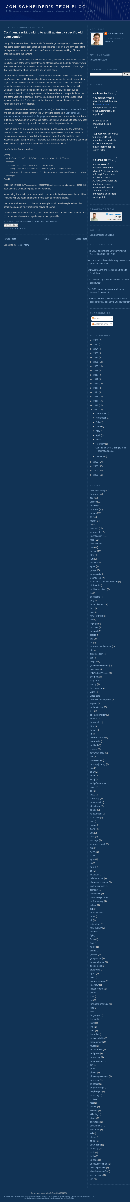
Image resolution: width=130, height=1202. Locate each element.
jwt (91, 1000)
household (95, 722)
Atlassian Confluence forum (72, 109)
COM (92, 855)
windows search (97, 844)
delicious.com (96, 912)
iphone (93, 551)
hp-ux (92, 973)
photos (93, 1072)
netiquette (94, 1053)
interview (94, 985)
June (98, 426)
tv (91, 593)
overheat (94, 677)
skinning (94, 1114)
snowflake (95, 1122)
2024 (96, 349)
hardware (94, 494)
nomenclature (96, 1061)
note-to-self (95, 802)
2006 (96, 475)
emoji (92, 779)
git (91, 791)
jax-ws (93, 992)
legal (92, 1023)
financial (94, 931)
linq (91, 1027)
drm (92, 916)
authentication (96, 707)
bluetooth (94, 874)
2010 (96, 409)
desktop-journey (97, 764)
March (99, 439)
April (98, 435)
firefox (93, 521)
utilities (93, 502)
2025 (96, 344)
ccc (91, 756)
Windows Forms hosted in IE (103, 581)
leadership (95, 1019)
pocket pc (94, 1080)
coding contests (97, 886)
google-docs (96, 966)
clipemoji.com (96, 654)
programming (96, 1087)
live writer (94, 1034)
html (92, 726)
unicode (94, 1160)
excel (92, 787)
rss (91, 821)
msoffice (94, 562)
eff (91, 920)
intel (92, 977)
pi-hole (93, 810)
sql (91, 619)
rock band (94, 817)
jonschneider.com (98, 59)
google (93, 570)
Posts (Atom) (23, 244)
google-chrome (97, 962)
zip (91, 848)
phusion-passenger (99, 1076)
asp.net (93, 703)
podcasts (94, 1084)
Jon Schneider (23, 221)
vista (92, 836)
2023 (96, 353)
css (91, 658)
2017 (96, 379)
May (98, 431)
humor (93, 730)
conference (95, 760)
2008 (96, 466)
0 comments (52, 221)
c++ (92, 711)
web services (96, 1175)
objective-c (95, 806)
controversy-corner (99, 897)
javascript (94, 669)
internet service (97, 737)
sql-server (94, 1129)
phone (93, 1068)
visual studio (96, 543)
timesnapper (96, 688)
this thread (46, 109)
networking (95, 1057)
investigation (96, 536)
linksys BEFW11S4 (99, 673)
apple (92, 566)
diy (91, 768)
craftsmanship (96, 901)
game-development (99, 665)
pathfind (94, 745)
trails (92, 1152)
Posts (96, 318)
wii (91, 642)
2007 (96, 470)
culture (93, 905)
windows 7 (95, 532)
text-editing (95, 1145)
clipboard (94, 585)
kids (92, 1008)
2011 (96, 405)
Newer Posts (10, 238)
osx (91, 638)
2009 (96, 462)
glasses (93, 954)
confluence (19, 228)
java (92, 612)
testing (93, 684)
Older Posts (81, 238)
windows (94, 509)
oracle (93, 635)
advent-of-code (97, 753)
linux (92, 1030)
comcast (94, 890)
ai (91, 863)
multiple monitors (98, 589)
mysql (93, 1046)
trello (92, 1156)
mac (92, 540)
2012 (96, 401)
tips (91, 498)
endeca (93, 718)
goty (92, 600)
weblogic (94, 840)
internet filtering (97, 981)
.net (92, 547)
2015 (96, 388)
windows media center (100, 646)
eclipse (93, 661)
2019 (96, 370)
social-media (96, 1125)
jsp (91, 996)
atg (91, 650)
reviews (93, 749)
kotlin (92, 1011)
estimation (95, 924)
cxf (91, 909)
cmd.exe (94, 627)
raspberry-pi (96, 1091)
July (98, 422)
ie (91, 524)
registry (93, 1099)
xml (91, 1179)
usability (94, 505)
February (100, 444)
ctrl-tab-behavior (98, 715)
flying (92, 935)
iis (91, 734)
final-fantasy (96, 928)
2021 (96, 362)
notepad (94, 631)
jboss (92, 794)
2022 (96, 357)
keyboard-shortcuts (99, 1004)
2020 (96, 366)
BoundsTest (95, 578)
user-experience (98, 1167)
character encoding (99, 882)
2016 (96, 383)
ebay (92, 772)
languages (95, 1015)
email (92, 775)
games (93, 513)
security (93, 1110)
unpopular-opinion (98, 1164)
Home (46, 238)
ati (91, 871)
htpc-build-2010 (97, 604)
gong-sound (95, 958)
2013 (96, 396)
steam (93, 1137)
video (92, 692)
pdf (91, 1065)
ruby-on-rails (96, 680)
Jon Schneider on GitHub (102, 235)
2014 (96, 392)
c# (91, 517)
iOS (92, 559)
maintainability (97, 1038)
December (101, 413)
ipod (92, 608)
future (92, 947)
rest (92, 1103)
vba (91, 833)
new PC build (96, 616)
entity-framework (98, 783)
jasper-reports (96, 989)
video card (95, 696)
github (93, 950)
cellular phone (96, 878)
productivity (95, 574)
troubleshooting (97, 490)
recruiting (94, 1095)
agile (92, 859)
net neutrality (96, 1049)
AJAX (92, 852)
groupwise (95, 969)
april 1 (93, 867)
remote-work (96, 813)
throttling (94, 1148)
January (100, 456)
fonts (92, 939)
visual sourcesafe (98, 1171)
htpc (92, 555)
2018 (96, 375)
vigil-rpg (94, 623)
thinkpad (94, 528)
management (96, 1042)
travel (92, 829)
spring (93, 825)
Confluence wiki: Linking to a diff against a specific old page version (43, 34)
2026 (96, 340)
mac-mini (94, 741)
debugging (95, 597)
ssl (91, 1133)
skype (93, 1118)
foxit (92, 943)
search (93, 1106)
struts (92, 1141)
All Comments (100, 324)
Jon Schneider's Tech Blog (46, 7)
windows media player (100, 699)
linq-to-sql (94, 798)
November (101, 418)
